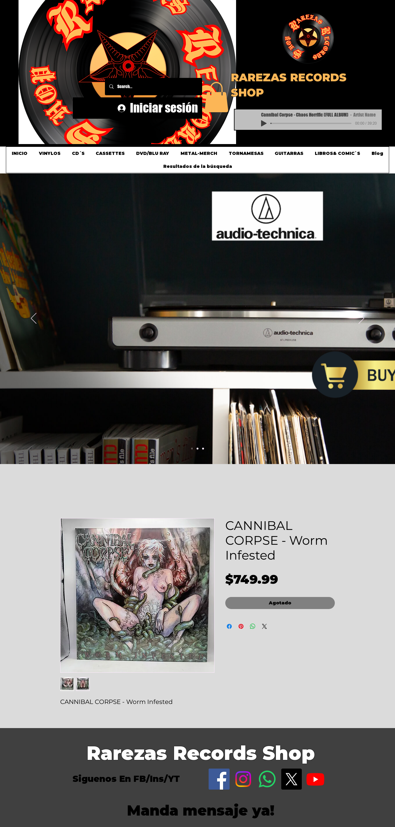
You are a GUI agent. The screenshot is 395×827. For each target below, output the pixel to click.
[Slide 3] (203, 449)
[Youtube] (315, 779)
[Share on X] (264, 626)
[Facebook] (219, 779)
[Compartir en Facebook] (229, 626)
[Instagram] (243, 779)
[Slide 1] (192, 449)
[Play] (264, 123)
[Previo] (33, 319)
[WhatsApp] (267, 779)
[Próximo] (361, 319)
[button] (233, 0)
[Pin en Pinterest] (241, 626)
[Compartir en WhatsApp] (252, 626)
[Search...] (153, 86)
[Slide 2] (197, 449)
